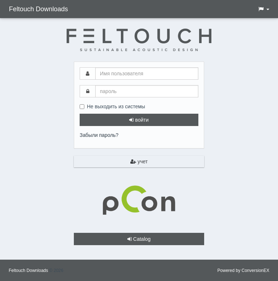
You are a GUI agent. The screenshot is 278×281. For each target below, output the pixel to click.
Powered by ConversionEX (243, 270)
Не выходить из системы (112, 106)
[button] (263, 9)
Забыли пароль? (99, 135)
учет (139, 161)
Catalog (139, 239)
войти (138, 120)
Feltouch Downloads (38, 9)
